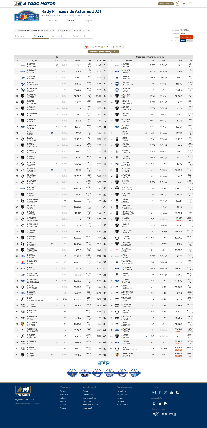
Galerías (63, 404)
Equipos (88, 20)
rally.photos (122, 391)
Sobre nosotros (89, 398)
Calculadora (88, 394)
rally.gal (120, 398)
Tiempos (38, 36)
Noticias (53, 20)
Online (70, 20)
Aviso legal (87, 408)
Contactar (87, 401)
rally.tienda (122, 394)
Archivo (63, 408)
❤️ (86, 46)
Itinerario (20, 36)
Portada (63, 391)
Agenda (63, 401)
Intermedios (58, 36)
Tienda (85, 391)
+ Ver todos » (122, 404)
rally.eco (120, 401)
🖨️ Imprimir (117, 47)
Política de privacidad (92, 404)
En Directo (64, 394)
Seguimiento (79, 36)
